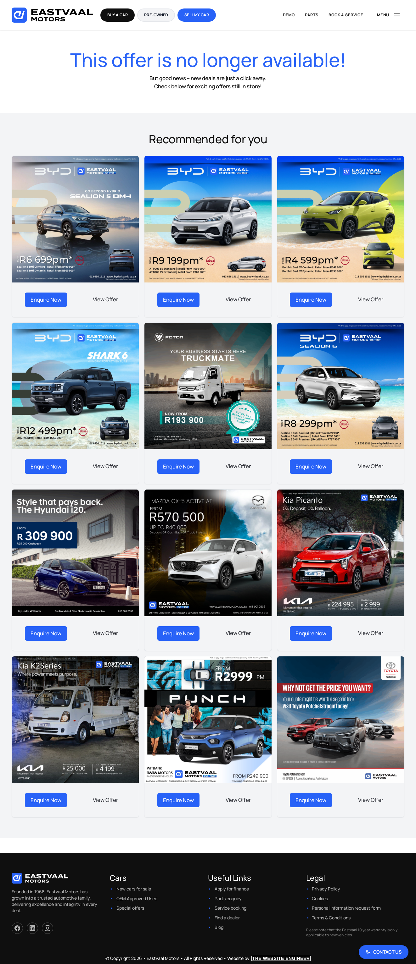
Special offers (130, 908)
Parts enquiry (228, 898)
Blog (219, 927)
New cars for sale (133, 889)
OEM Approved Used (136, 898)
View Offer (105, 299)
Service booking (230, 908)
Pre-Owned (156, 15)
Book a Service (346, 15)
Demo (289, 15)
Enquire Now (46, 299)
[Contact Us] (384, 952)
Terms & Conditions (331, 918)
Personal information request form (346, 908)
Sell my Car (196, 15)
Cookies (320, 898)
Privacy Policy (326, 889)
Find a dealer (227, 918)
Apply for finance (232, 889)
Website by (269, 958)
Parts (311, 15)
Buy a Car (117, 15)
